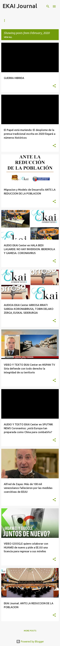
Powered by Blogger (30, 641)
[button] (54, 86)
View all (8, 37)
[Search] (48, 6)
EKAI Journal (20, 6)
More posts (30, 631)
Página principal (12, 20)
